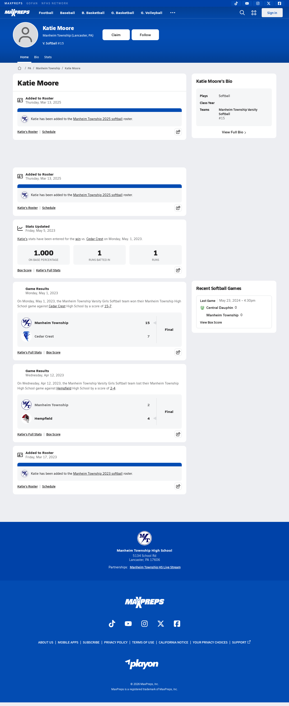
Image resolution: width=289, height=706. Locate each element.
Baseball (67, 12)
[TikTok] (236, 3)
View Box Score (211, 322)
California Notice (173, 642)
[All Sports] (173, 13)
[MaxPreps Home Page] (19, 68)
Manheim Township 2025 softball (98, 119)
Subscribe (91, 642)
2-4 (112, 388)
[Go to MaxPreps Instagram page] (144, 624)
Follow (145, 34)
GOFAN (32, 3)
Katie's (22, 239)
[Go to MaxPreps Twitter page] (160, 624)
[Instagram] (258, 3)
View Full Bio (234, 131)
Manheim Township (48, 68)
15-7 (108, 306)
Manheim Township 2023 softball (98, 473)
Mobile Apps (68, 642)
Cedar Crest (94, 239)
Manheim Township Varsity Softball (238, 111)
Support (241, 642)
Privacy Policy (116, 642)
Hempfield (63, 388)
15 (147, 322)
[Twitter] (269, 3)
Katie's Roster (27, 131)
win (78, 239)
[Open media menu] (254, 13)
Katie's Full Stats (48, 270)
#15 (53, 43)
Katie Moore (58, 27)
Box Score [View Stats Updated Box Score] (24, 270)
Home (24, 57)
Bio (36, 57)
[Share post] (178, 131)
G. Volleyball (151, 12)
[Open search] (242, 13)
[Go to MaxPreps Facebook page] (177, 624)
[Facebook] (279, 3)
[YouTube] (247, 3)
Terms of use (143, 642)
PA (29, 68)
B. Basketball (93, 12)
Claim (116, 34)
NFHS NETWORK (55, 3)
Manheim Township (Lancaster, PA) (68, 35)
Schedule (49, 131)
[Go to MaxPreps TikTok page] (112, 624)
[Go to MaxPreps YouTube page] (128, 624)
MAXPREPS (14, 3)
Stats (48, 57)
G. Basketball (122, 12)
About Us (45, 642)
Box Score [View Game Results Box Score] (53, 352)
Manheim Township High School (144, 542)
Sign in (272, 12)
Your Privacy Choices (210, 642)
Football (46, 12)
